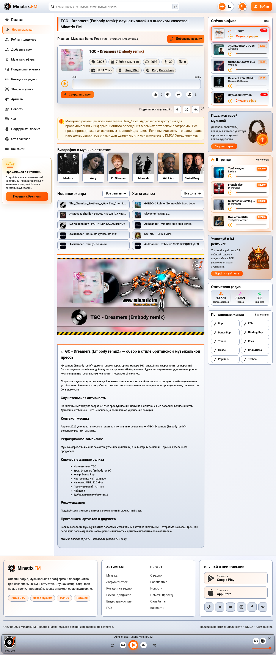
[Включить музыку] (133, 645)
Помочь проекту (161, 595)
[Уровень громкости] (261, 648)
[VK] (262, 607)
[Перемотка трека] (251, 53)
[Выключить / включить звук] (256, 641)
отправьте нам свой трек (177, 527)
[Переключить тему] (226, 6)
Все (266, 20)
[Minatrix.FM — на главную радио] (24, 568)
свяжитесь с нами (96, 135)
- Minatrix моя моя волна (167, 223)
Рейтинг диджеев (118, 595)
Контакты (157, 608)
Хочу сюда (262, 159)
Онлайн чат (158, 601)
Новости (156, 588)
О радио (156, 575)
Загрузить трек (224, 146)
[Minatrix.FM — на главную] (25, 6)
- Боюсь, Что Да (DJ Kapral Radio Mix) (105, 213)
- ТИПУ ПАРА (157, 234)
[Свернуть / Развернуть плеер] (268, 639)
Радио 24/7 (18, 597)
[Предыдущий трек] (123, 645)
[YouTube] (230, 607)
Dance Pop (92, 38)
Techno (250, 359)
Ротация (82, 597)
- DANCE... (157, 213)
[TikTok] (208, 607)
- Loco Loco (169, 203)
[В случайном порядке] (153, 645)
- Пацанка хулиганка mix (93, 234)
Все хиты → (192, 193)
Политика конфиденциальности (221, 626)
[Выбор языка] (242, 6)
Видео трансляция (119, 601)
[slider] (136, 84)
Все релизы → (116, 193)
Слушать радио (247, 36)
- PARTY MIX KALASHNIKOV (97, 223)
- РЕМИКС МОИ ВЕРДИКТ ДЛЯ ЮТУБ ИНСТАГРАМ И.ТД (188, 244)
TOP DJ (64, 597)
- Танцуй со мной (88, 244)
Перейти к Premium (27, 196)
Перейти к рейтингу (227, 273)
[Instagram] (241, 607)
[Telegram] (219, 607)
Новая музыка (42, 597)
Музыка (77, 38)
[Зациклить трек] (113, 645)
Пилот (239, 30)
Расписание (158, 582)
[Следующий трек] (143, 645)
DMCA (249, 626)
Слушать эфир (246, 100)
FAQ (109, 608)
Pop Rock (221, 359)
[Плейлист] (263, 641)
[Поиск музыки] (175, 6)
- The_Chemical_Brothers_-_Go (107, 203)
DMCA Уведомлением (182, 135)
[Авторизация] (261, 6)
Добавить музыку (186, 39)
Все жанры (262, 314)
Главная (63, 38)
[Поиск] (114, 6)
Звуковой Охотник (240, 95)
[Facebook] (252, 607)
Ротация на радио (119, 588)
